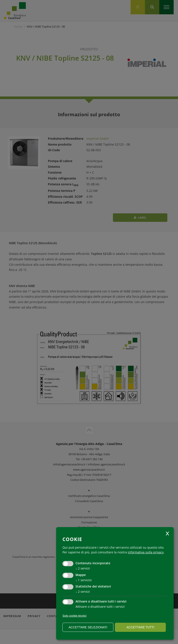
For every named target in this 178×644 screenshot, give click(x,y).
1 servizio (84, 580)
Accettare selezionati (88, 627)
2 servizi (83, 568)
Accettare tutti (140, 627)
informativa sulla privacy (146, 552)
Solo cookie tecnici (74, 615)
